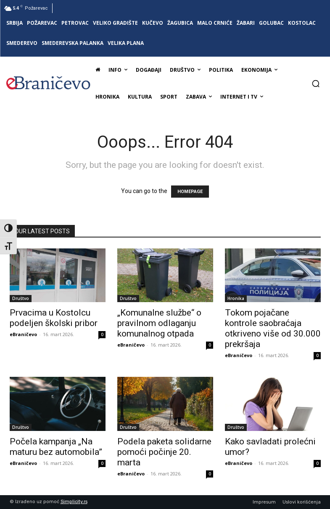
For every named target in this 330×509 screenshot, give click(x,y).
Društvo (20, 298)
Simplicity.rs (74, 501)
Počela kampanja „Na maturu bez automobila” (56, 446)
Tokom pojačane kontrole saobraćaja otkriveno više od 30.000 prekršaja (273, 328)
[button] (316, 83)
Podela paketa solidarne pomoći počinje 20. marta (164, 451)
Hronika (235, 298)
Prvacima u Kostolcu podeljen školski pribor (54, 318)
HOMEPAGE (190, 191)
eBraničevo (23, 334)
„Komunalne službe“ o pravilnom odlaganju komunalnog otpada (159, 323)
